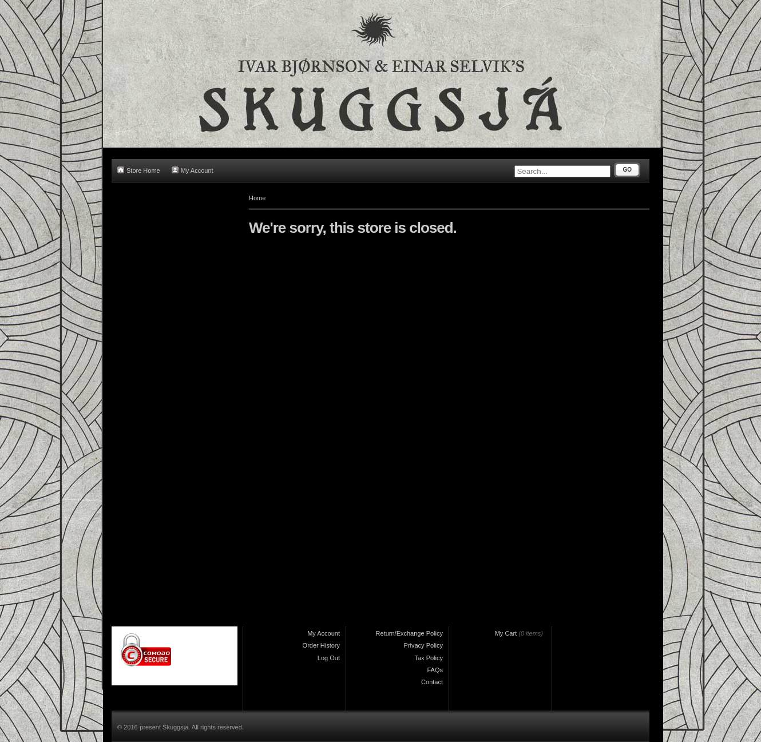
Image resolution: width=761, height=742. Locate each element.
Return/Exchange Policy (409, 633)
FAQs (435, 669)
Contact (432, 681)
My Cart (506, 633)
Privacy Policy (423, 645)
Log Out (329, 657)
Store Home (138, 170)
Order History (321, 645)
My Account (192, 170)
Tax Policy (428, 657)
